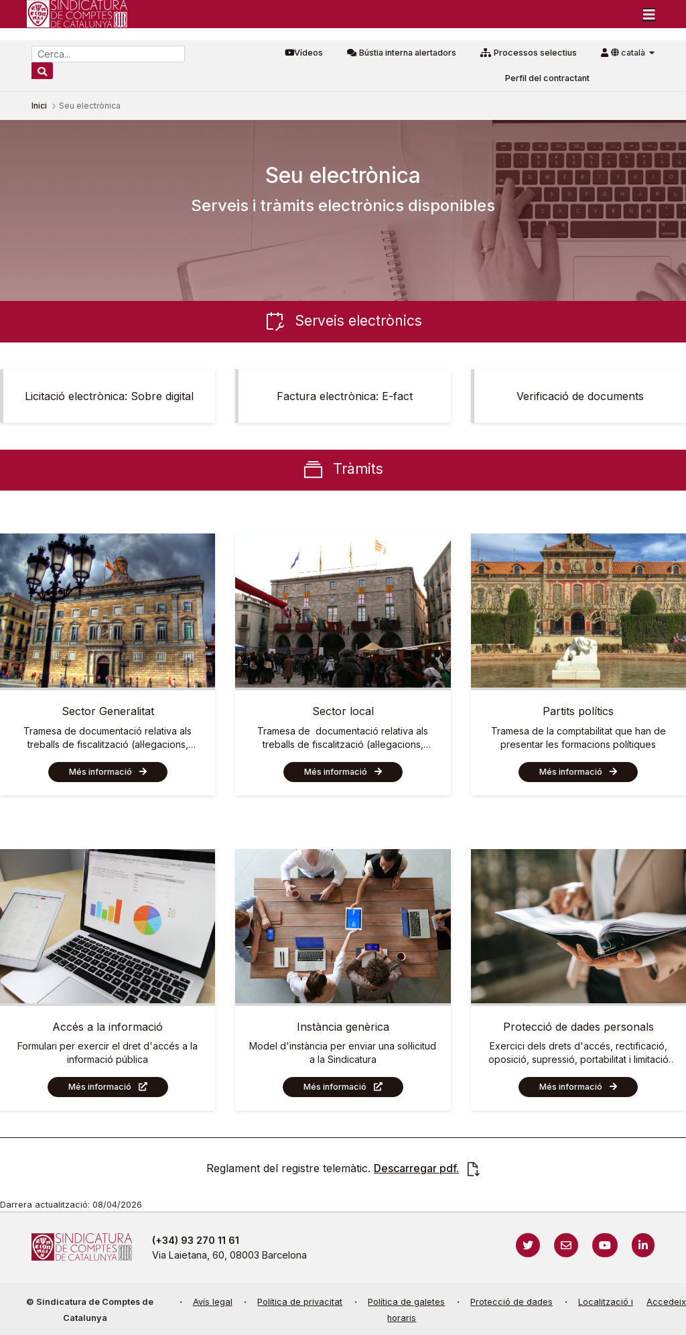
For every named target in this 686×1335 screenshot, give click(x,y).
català (629, 53)
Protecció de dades (511, 1302)
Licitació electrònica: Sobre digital (109, 396)
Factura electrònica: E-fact (345, 396)
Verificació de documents (580, 396)
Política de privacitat (299, 1302)
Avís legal (212, 1302)
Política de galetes (406, 1302)
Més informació (100, 772)
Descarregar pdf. (416, 1168)
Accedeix (666, 1302)
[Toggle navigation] (649, 14)
